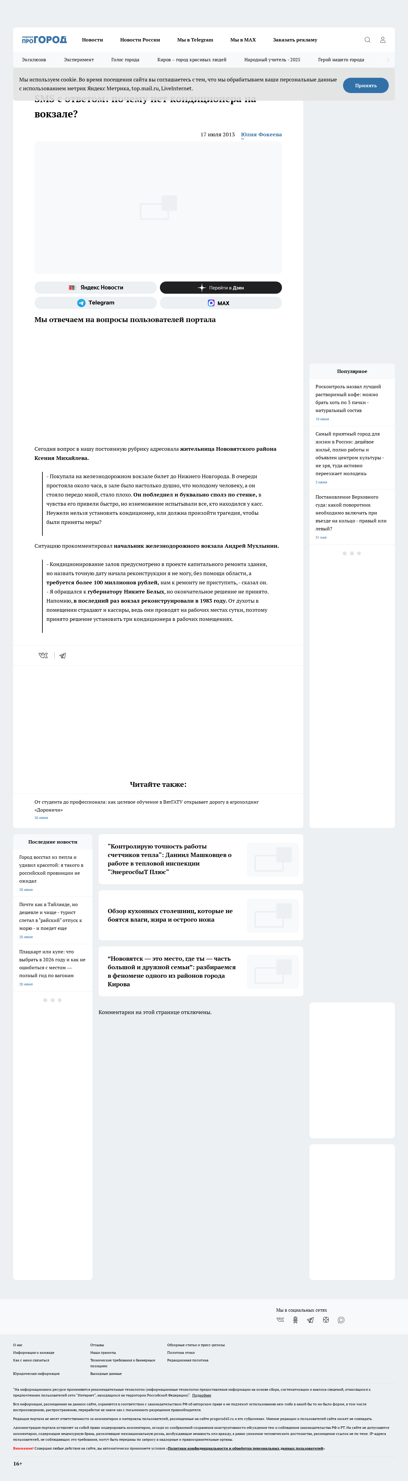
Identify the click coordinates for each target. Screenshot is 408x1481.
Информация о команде (33, 1352)
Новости (92, 40)
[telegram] (65, 655)
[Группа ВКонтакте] (280, 1320)
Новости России (140, 40)
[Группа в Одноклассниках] (295, 1320)
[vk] (43, 655)
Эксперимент (79, 60)
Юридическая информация (36, 1373)
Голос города (125, 60)
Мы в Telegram (195, 40)
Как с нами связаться (31, 1360)
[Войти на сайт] (383, 40)
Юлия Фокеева (261, 134)
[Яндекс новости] (95, 287)
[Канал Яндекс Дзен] (221, 287)
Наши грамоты (103, 1352)
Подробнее (201, 1395)
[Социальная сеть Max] (221, 303)
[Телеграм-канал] (95, 303)
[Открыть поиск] (367, 40)
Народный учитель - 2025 (272, 60)
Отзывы (97, 1345)
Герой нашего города (341, 60)
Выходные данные (106, 1373)
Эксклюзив (34, 60)
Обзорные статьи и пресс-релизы (196, 1345)
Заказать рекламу (295, 40)
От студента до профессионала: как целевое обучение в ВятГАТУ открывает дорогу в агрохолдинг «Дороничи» (158, 810)
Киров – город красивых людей (192, 60)
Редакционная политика (187, 1360)
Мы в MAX (243, 40)
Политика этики (181, 1352)
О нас (18, 1345)
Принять (366, 85)
